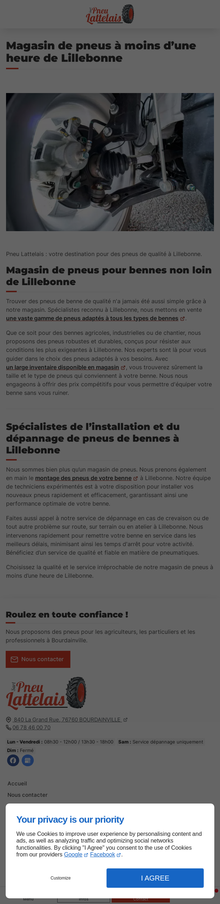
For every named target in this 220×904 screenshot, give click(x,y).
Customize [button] (60, 878)
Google (73, 854)
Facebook (102, 854)
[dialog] (110, 851)
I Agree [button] (155, 878)
